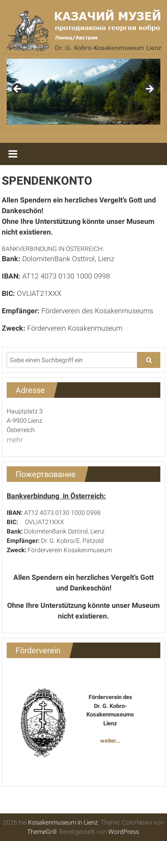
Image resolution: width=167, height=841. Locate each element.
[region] (84, 92)
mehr (15, 440)
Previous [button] (17, 89)
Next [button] (149, 89)
